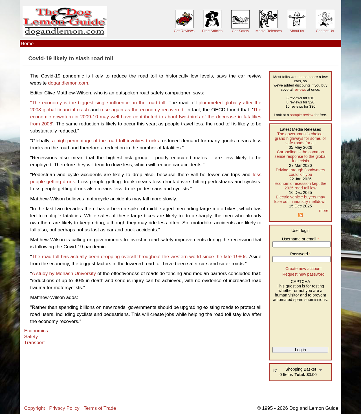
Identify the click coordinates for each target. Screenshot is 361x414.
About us (297, 31)
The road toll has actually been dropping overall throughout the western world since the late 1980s (139, 256)
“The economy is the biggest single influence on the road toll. (98, 102)
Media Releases (269, 31)
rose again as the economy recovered (141, 109)
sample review (301, 115)
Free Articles (212, 31)
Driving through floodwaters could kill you (300, 172)
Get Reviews (184, 31)
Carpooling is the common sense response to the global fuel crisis (300, 156)
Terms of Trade (99, 408)
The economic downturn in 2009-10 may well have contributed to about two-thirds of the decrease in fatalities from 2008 (145, 117)
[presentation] (295, 322)
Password (300, 254)
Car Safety (240, 31)
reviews (300, 89)
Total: (300, 374)
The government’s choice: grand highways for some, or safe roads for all (300, 138)
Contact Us (325, 31)
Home (27, 43)
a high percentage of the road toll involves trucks (105, 140)
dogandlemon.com (68, 83)
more (323, 210)
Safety (31, 336)
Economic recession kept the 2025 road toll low (300, 185)
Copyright (34, 408)
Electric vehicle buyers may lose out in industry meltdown (300, 199)
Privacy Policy (64, 408)
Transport (34, 342)
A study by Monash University (64, 273)
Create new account (303, 268)
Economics (36, 330)
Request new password (303, 274)
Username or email (300, 239)
